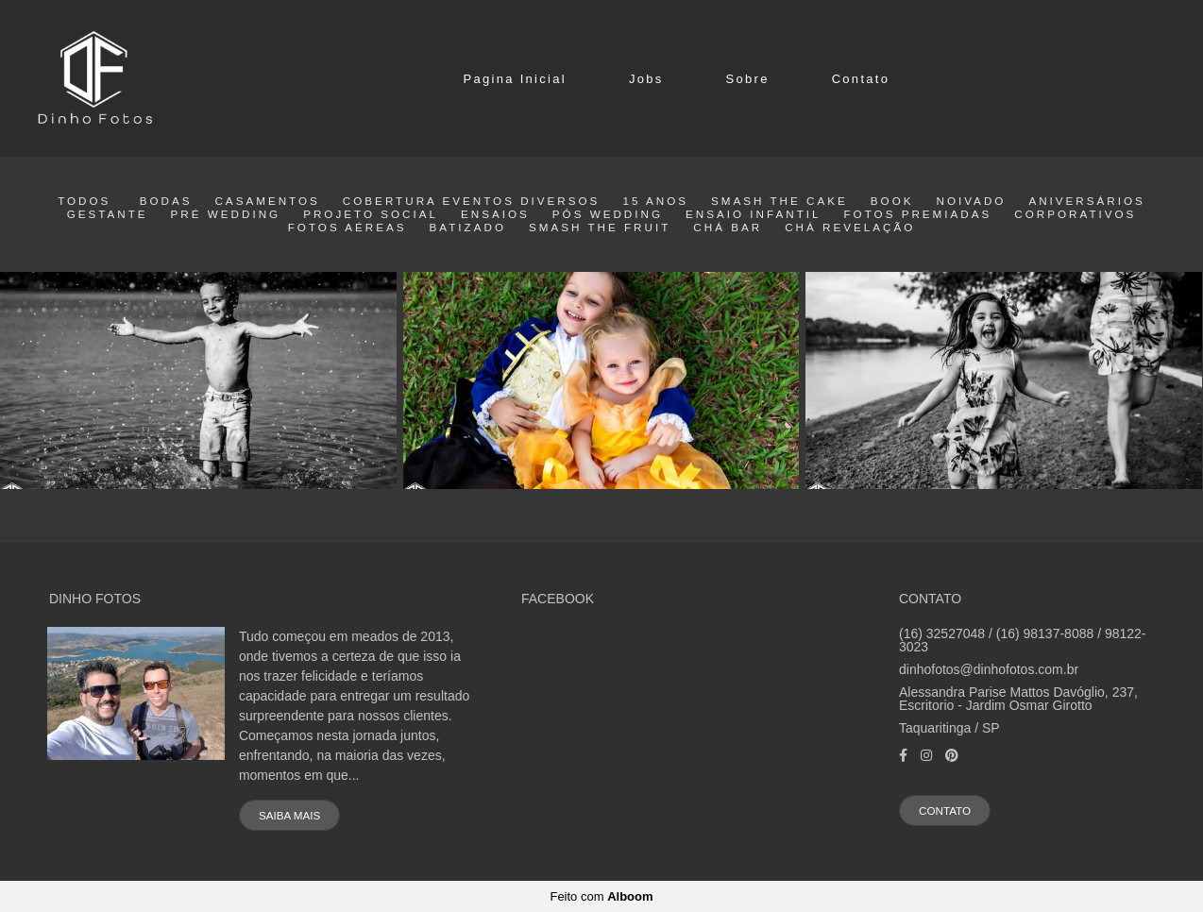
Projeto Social (370, 214)
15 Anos (655, 201)
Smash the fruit (599, 227)
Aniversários (1086, 201)
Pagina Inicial (515, 79)
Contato (861, 79)
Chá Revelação (850, 227)
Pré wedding (226, 214)
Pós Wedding (607, 214)
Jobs (646, 79)
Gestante (107, 214)
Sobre (748, 79)
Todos (84, 201)
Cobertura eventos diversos (472, 201)
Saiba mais (289, 815)
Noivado (971, 201)
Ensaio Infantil (753, 214)
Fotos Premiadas (917, 214)
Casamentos (266, 201)
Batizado (468, 227)
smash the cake (779, 201)
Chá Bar (727, 227)
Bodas (166, 201)
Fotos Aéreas (347, 227)
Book (892, 201)
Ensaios (495, 214)
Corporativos (1075, 214)
